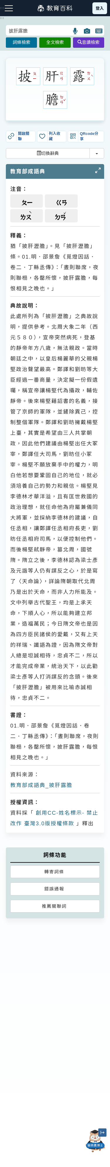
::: (2, 17)
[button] (75, 31)
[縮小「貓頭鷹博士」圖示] (102, 1132)
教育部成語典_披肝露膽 (41, 785)
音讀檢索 (88, 42)
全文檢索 (55, 42)
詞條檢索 (21, 42)
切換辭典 (48, 153)
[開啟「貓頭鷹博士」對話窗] (95, 1141)
